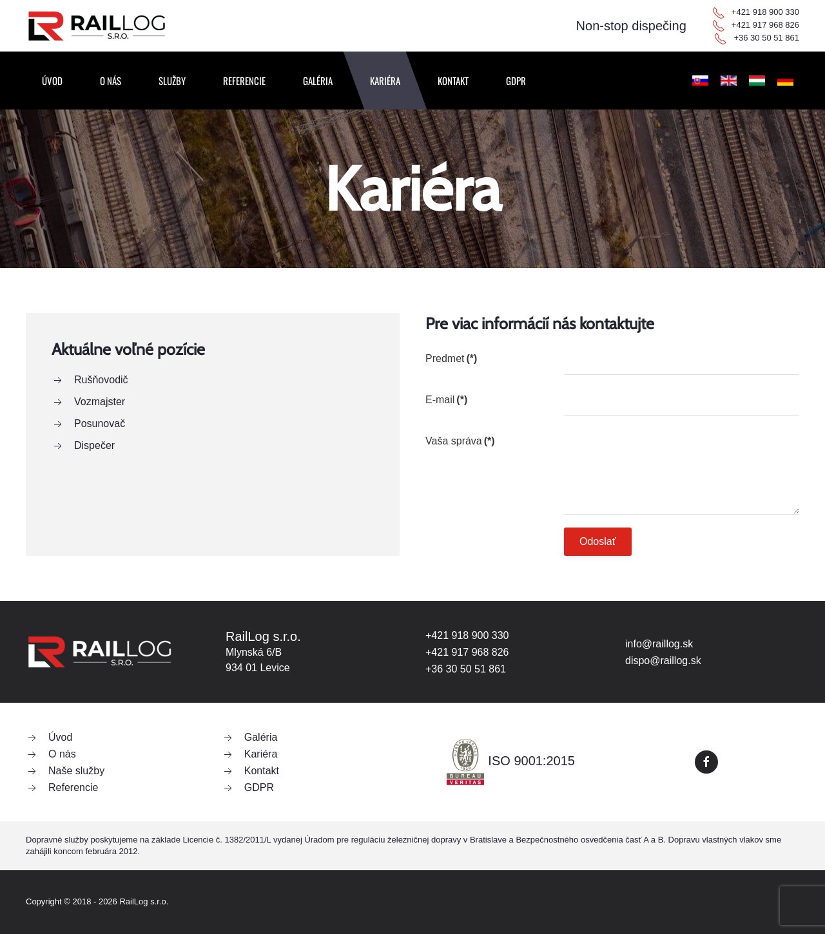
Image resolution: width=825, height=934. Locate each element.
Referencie (244, 80)
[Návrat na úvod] (97, 26)
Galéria (318, 80)
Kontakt (453, 80)
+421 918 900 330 (765, 12)
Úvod (52, 80)
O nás (110, 80)
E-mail (446, 399)
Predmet (451, 358)
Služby (172, 80)
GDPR (516, 80)
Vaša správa (460, 440)
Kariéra (385, 80)
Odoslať (597, 541)
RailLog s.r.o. (143, 901)
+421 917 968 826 (765, 25)
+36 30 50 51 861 (766, 38)
